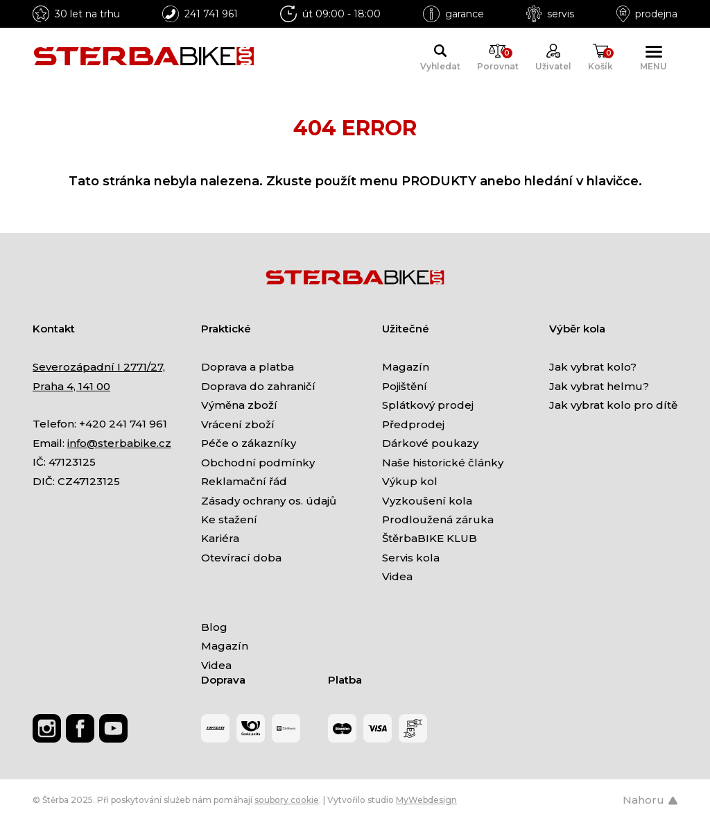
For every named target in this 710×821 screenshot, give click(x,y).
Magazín (405, 366)
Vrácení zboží (238, 424)
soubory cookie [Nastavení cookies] (286, 800)
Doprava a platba (247, 366)
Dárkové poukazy (430, 443)
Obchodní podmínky (258, 462)
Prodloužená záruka (438, 519)
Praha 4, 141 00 (71, 386)
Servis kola (411, 557)
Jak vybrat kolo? (593, 366)
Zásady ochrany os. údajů (268, 500)
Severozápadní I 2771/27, (99, 366)
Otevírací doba (241, 557)
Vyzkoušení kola (427, 500)
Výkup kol (410, 481)
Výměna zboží (239, 405)
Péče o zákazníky (248, 443)
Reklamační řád (244, 481)
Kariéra (220, 538)
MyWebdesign (426, 800)
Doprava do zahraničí (258, 386)
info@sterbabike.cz (119, 443)
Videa (397, 576)
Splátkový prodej (428, 405)
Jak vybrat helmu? (599, 386)
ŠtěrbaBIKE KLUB (429, 538)
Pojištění (404, 386)
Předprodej (413, 424)
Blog (214, 627)
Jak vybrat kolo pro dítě (613, 405)
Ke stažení (229, 519)
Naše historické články (442, 462)
